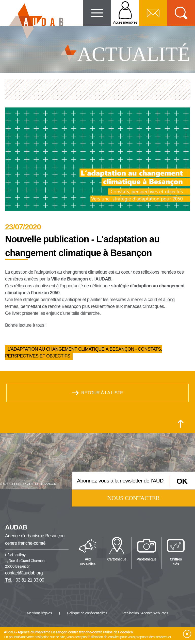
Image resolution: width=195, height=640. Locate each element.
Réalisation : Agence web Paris (145, 613)
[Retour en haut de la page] (180, 423)
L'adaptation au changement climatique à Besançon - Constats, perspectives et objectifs (83, 352)
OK (181, 481)
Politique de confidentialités (87, 613)
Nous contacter (133, 497)
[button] (187, 634)
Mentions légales (39, 613)
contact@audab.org (24, 572)
